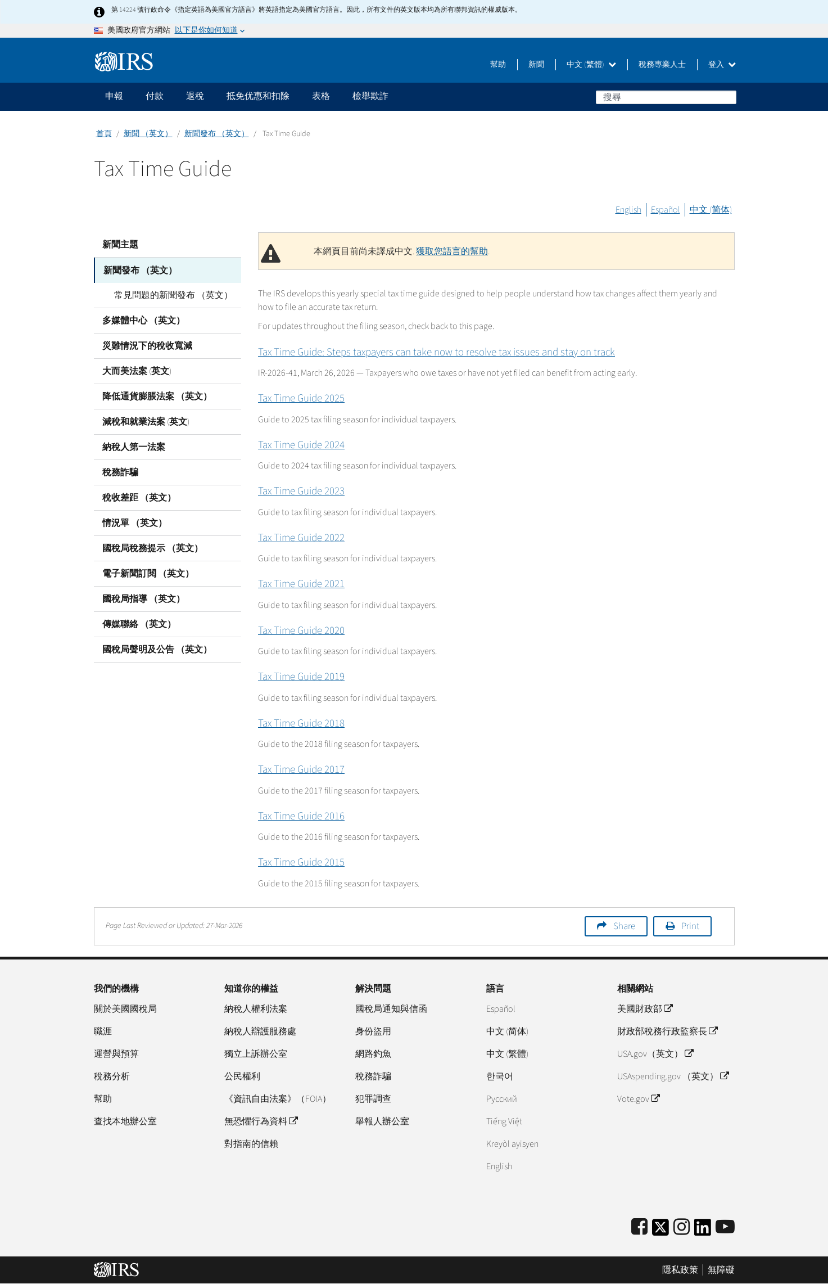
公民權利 (242, 1076)
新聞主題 (120, 244)
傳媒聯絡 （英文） (139, 624)
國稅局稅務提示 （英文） (152, 548)
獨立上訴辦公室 (255, 1054)
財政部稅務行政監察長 (667, 1031)
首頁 (104, 133)
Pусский (501, 1099)
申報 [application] (114, 96)
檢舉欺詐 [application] (370, 96)
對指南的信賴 (251, 1144)
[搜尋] (666, 97)
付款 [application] (155, 96)
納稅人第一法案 (133, 446)
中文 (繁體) (591, 64)
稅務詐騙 (120, 472)
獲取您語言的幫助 (452, 251)
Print (690, 926)
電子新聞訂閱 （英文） (148, 573)
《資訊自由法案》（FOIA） (277, 1099)
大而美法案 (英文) (136, 370)
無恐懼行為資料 (260, 1121)
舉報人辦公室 (382, 1121)
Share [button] (624, 926)
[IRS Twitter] (660, 1231)
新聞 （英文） (148, 133)
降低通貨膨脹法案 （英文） (157, 396)
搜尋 (727, 96)
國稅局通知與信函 (391, 1009)
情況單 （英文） (134, 522)
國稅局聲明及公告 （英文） (157, 649)
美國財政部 (644, 1009)
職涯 (103, 1031)
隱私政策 (680, 1270)
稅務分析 (112, 1076)
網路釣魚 (373, 1054)
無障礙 (721, 1270)
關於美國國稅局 (125, 1009)
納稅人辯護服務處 (260, 1031)
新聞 (536, 64)
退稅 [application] (195, 96)
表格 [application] (321, 96)
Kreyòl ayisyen (512, 1144)
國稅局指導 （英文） (143, 598)
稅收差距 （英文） (139, 497)
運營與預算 (116, 1054)
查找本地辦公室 (125, 1121)
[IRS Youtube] (725, 1227)
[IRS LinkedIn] (702, 1231)
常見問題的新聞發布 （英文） (170, 295)
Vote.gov (638, 1099)
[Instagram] (681, 1227)
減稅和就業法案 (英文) (145, 421)
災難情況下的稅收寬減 (147, 345)
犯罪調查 (373, 1099)
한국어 (499, 1076)
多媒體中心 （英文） (143, 320)
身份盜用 (373, 1031)
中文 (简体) (711, 210)
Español (665, 210)
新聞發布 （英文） (216, 133)
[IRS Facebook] (639, 1227)
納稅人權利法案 (255, 1009)
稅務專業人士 (662, 64)
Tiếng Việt (504, 1121)
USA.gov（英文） (655, 1054)
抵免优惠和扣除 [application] (258, 96)
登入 (722, 64)
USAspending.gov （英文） (673, 1076)
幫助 (498, 64)
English (628, 210)
